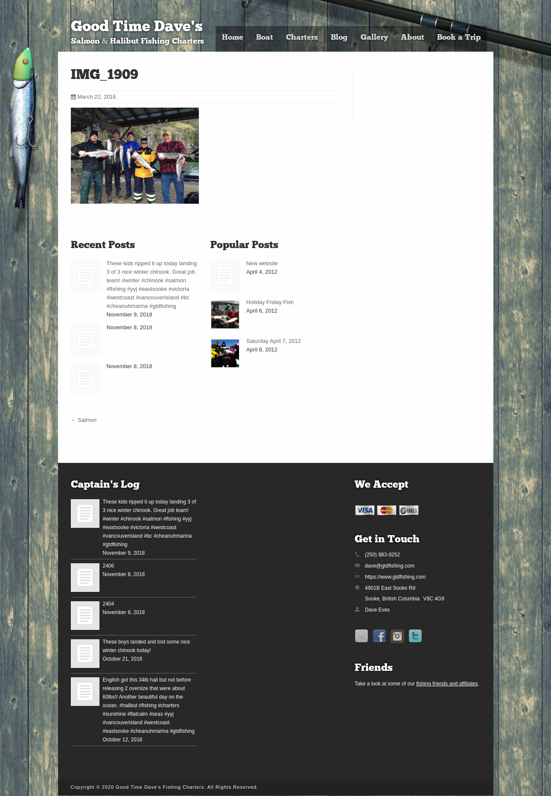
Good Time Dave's (137, 27)
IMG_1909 (104, 75)
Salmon (84, 420)
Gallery (374, 38)
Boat (264, 38)
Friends (374, 668)
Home (232, 38)
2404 (108, 604)
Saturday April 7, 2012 (273, 341)
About (412, 38)
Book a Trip (459, 38)
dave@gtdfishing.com (389, 566)
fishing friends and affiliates (447, 684)
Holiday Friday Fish (270, 302)
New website (262, 263)
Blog (339, 38)
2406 (108, 566)
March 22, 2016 (93, 97)
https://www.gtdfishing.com (395, 577)
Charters (302, 38)
